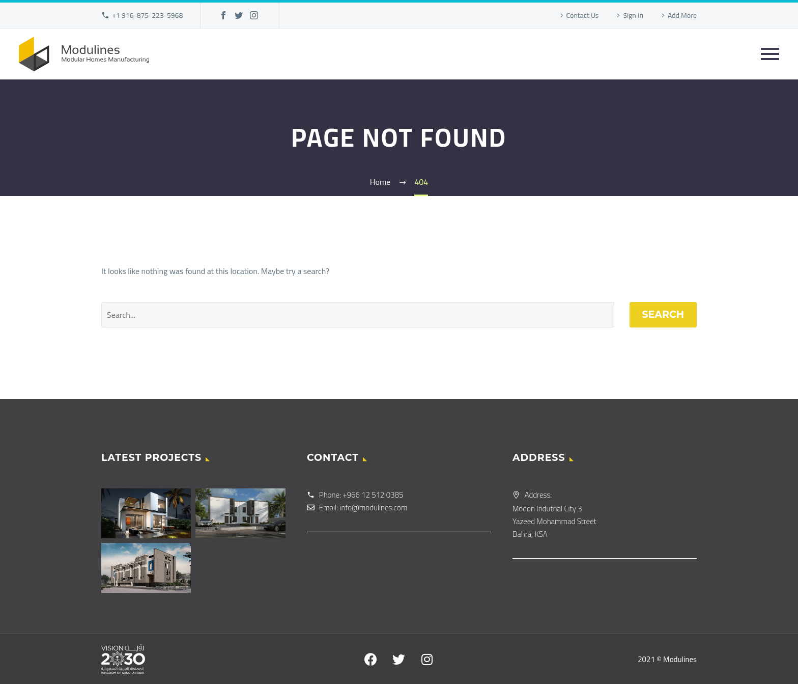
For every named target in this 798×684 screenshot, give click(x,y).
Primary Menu (770, 54)
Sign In (633, 15)
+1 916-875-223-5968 (147, 15)
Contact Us (582, 15)
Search (663, 314)
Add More (682, 15)
